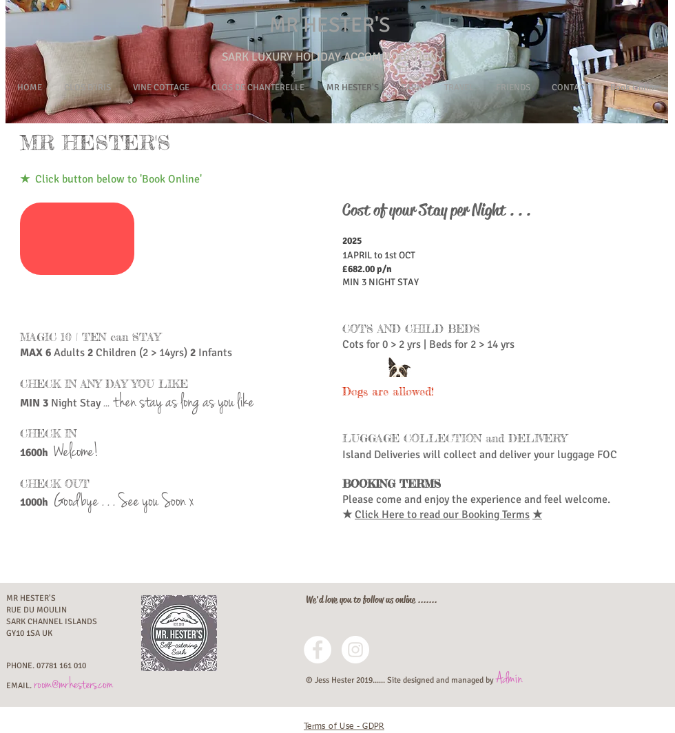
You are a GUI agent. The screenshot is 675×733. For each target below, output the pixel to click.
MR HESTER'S (330, 25)
